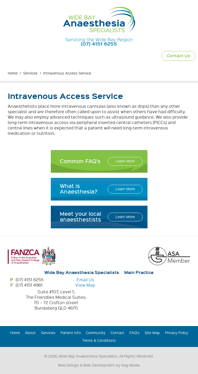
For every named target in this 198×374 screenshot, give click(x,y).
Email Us (85, 279)
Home (13, 73)
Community (95, 332)
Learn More (125, 161)
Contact (117, 332)
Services (30, 73)
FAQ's (134, 332)
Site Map (152, 332)
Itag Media (130, 365)
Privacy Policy (176, 332)
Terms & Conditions (99, 340)
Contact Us (178, 55)
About (30, 332)
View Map (85, 285)
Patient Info (71, 332)
